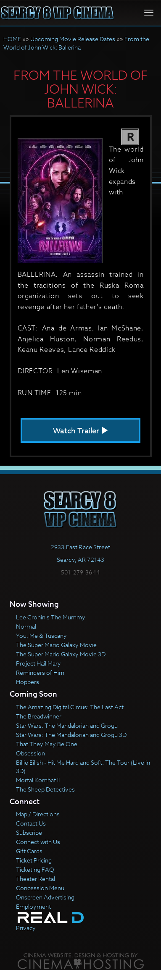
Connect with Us (38, 842)
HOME (12, 39)
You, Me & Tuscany (41, 636)
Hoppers (27, 682)
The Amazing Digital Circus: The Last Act (70, 707)
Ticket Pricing (34, 860)
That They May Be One (46, 744)
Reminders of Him (40, 672)
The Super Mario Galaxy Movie (56, 645)
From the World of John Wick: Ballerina (76, 43)
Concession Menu (40, 888)
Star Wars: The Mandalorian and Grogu (67, 725)
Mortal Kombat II (38, 780)
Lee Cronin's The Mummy (50, 617)
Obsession (30, 753)
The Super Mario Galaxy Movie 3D (61, 654)
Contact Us (31, 823)
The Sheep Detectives (45, 789)
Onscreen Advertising (45, 897)
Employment (33, 906)
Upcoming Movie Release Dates (72, 39)
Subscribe (29, 832)
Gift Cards (29, 851)
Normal (26, 626)
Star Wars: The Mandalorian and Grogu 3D (71, 735)
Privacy (26, 928)
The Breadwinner (38, 716)
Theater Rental (35, 879)
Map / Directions (38, 814)
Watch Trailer (80, 431)
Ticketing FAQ (35, 869)
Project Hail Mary (38, 663)
